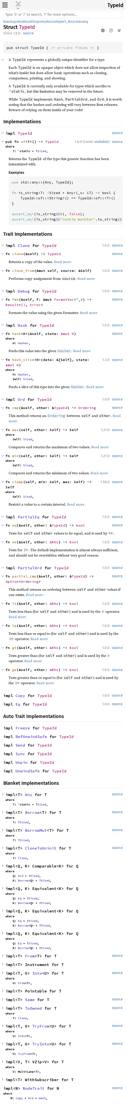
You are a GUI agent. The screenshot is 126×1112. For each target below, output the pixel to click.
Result (12, 305)
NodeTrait (34, 1088)
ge (14, 669)
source (28, 33)
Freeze (22, 728)
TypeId (115, 5)
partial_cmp (24, 576)
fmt (15, 299)
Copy (20, 695)
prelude (20, 21)
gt (14, 647)
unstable (101, 142)
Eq (17, 704)
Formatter (64, 299)
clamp (17, 482)
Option (12, 581)
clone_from (23, 270)
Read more (62, 261)
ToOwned (33, 1008)
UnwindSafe (27, 771)
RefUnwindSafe (31, 736)
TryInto (40, 1044)
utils (32, 21)
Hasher (23, 343)
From (30, 956)
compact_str (62, 21)
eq (14, 525)
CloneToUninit (40, 848)
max (15, 430)
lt (14, 603)
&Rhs (54, 542)
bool (80, 525)
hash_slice (23, 359)
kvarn (7, 21)
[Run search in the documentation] (63, 14)
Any (28, 794)
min (15, 456)
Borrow (32, 812)
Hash (22, 325)
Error (35, 305)
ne (14, 542)
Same (30, 999)
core (77, 21)
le (14, 625)
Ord (21, 399)
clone (17, 254)
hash (16, 333)
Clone (24, 245)
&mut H (67, 333)
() (23, 305)
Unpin (21, 762)
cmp (15, 408)
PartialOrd (30, 567)
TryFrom (40, 1026)
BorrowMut (36, 830)
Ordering (87, 408)
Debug (24, 291)
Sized (41, 151)
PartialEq (28, 517)
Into (37, 973)
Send (20, 745)
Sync (20, 753)
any (85, 21)
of (23, 141)
